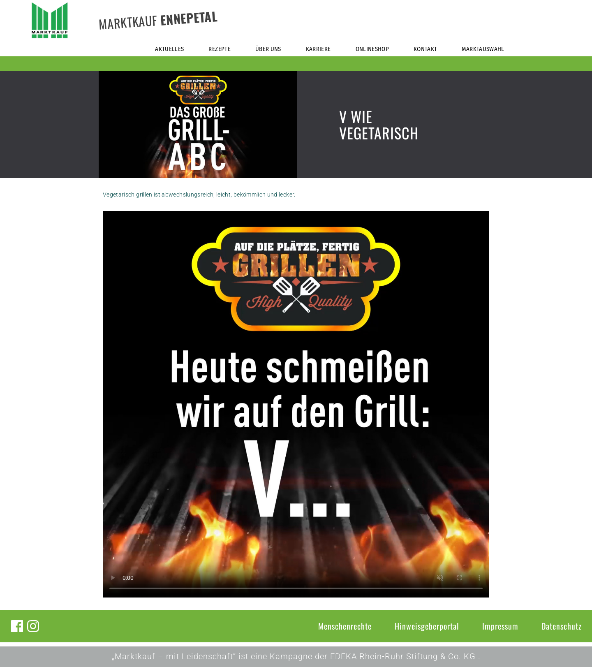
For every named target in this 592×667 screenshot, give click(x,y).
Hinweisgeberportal (427, 626)
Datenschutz (561, 626)
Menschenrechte (345, 626)
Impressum (500, 626)
